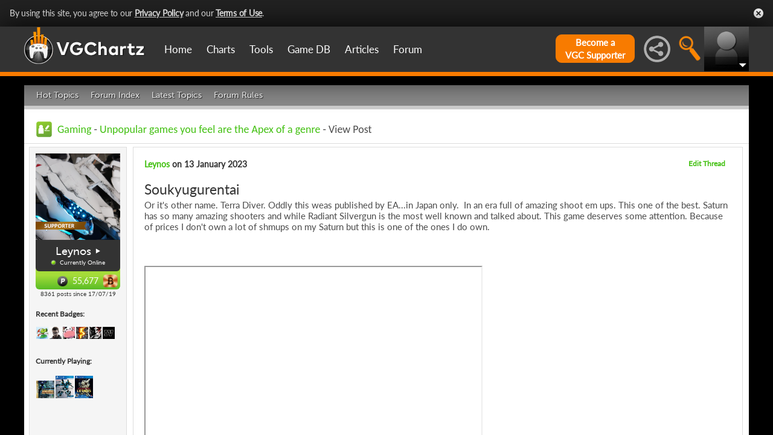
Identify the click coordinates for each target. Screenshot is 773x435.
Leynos (73, 251)
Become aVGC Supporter (595, 48)
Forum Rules (238, 95)
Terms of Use (239, 13)
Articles (362, 49)
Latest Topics (177, 95)
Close (758, 13)
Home (178, 49)
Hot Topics (57, 95)
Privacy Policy (159, 13)
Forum (407, 49)
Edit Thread (706, 163)
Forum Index (115, 95)
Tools (261, 49)
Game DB (308, 49)
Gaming (74, 129)
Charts (221, 49)
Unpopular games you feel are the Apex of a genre (210, 129)
